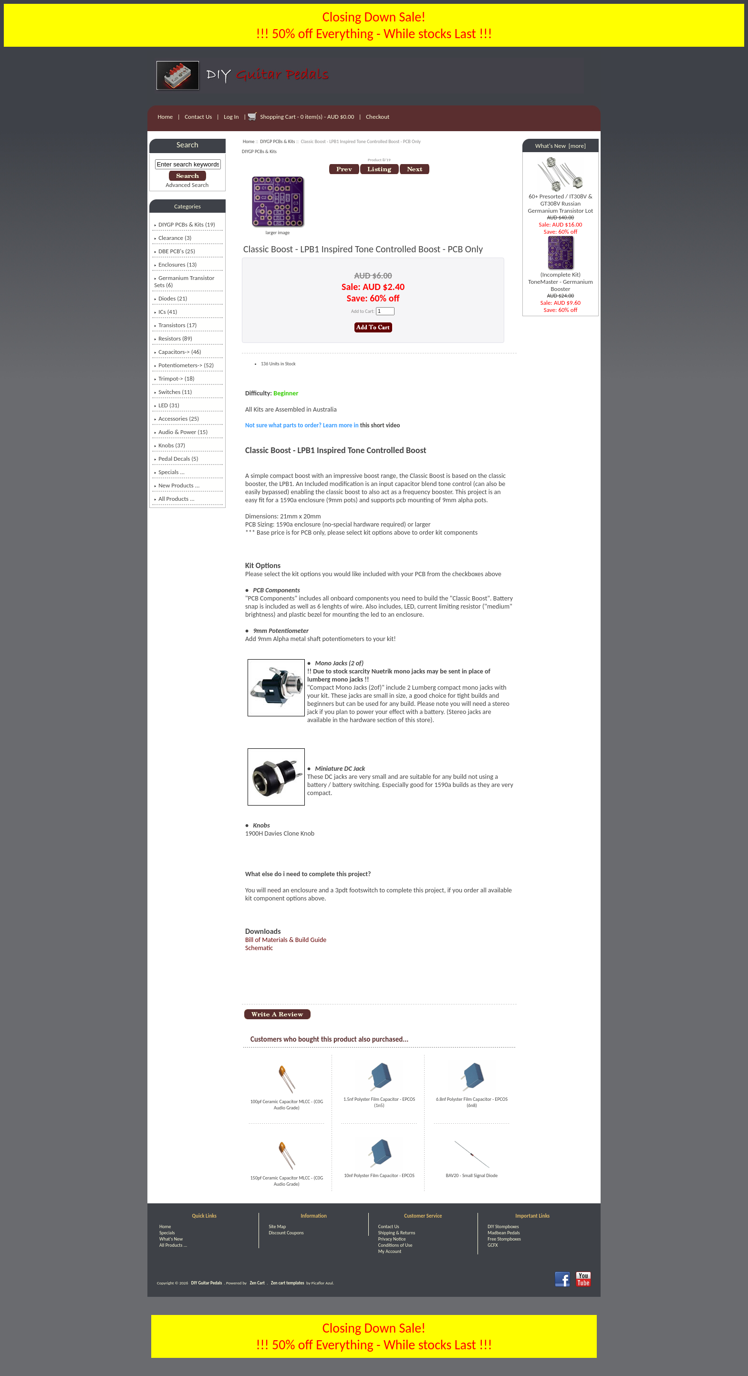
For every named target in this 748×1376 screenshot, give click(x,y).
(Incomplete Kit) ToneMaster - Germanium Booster (560, 278)
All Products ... (174, 498)
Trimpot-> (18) (174, 378)
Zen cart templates (287, 1282)
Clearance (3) (172, 237)
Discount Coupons (286, 1233)
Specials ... (169, 472)
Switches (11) (173, 391)
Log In (231, 116)
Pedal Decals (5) (176, 458)
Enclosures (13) (175, 264)
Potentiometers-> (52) (184, 365)
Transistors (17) (175, 325)
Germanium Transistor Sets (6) (184, 281)
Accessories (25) (176, 418)
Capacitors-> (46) (177, 351)
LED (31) (166, 405)
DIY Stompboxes (503, 1226)
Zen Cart (257, 1282)
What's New (171, 1239)
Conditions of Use (395, 1245)
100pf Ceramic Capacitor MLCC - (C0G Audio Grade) (286, 1104)
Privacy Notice (392, 1239)
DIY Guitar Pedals (206, 1282)
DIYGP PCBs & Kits (277, 141)
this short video (380, 425)
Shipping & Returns (397, 1233)
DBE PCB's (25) (174, 251)
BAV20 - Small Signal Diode (472, 1175)
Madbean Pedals (503, 1233)
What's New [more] (560, 145)
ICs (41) (165, 311)
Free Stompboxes (504, 1239)
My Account (390, 1251)
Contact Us (198, 116)
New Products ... (176, 485)
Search (187, 145)
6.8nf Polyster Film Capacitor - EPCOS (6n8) (472, 1102)
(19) (184, 224)
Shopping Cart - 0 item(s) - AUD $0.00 (307, 116)
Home (165, 116)
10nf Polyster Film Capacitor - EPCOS (379, 1175)
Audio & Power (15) (181, 431)
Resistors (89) (173, 338)
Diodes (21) (170, 298)
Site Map (277, 1226)
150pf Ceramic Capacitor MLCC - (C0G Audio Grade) (286, 1181)
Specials (167, 1233)
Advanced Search (187, 184)
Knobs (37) (169, 445)
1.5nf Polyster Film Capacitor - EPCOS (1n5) (379, 1102)
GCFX (493, 1245)
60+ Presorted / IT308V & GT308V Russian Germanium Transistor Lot (560, 200)
